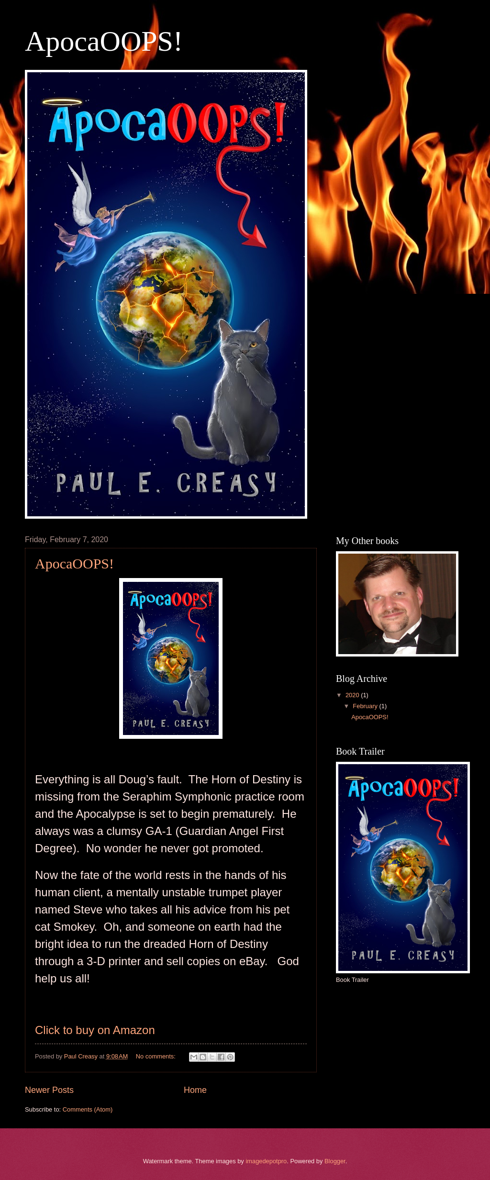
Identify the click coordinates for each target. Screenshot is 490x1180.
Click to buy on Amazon (95, 1030)
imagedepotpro (266, 1161)
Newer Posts (49, 1090)
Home (195, 1090)
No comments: (157, 1056)
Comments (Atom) (87, 1109)
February (366, 706)
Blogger (334, 1161)
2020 (353, 695)
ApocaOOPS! (104, 41)
